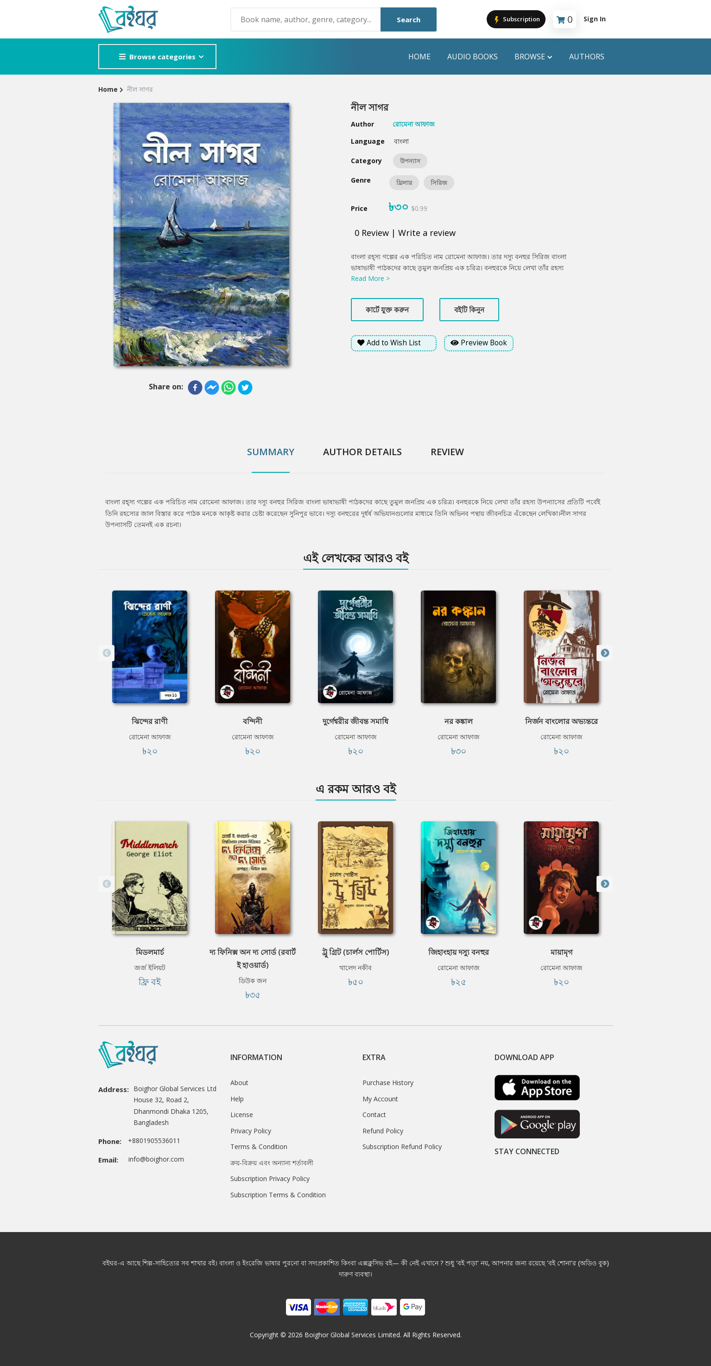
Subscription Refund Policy (402, 1146)
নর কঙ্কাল (458, 721)
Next (605, 653)
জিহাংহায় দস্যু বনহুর (458, 952)
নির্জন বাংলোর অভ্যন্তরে (561, 721)
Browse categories (157, 56)
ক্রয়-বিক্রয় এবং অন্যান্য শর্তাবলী (271, 1162)
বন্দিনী (252, 721)
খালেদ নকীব (355, 967)
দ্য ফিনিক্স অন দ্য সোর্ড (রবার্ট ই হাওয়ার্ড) (252, 958)
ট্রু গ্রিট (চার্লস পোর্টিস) (355, 952)
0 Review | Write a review (405, 232)
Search (408, 19)
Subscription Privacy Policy (270, 1178)
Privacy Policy (250, 1130)
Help (237, 1098)
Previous (106, 653)
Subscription (516, 20)
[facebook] (195, 387)
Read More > (370, 278)
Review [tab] (447, 451)
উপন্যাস (410, 161)
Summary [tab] (270, 451)
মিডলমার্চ (150, 952)
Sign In (595, 18)
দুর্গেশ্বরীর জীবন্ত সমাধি (355, 721)
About (239, 1082)
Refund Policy (382, 1130)
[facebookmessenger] (211, 387)
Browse (533, 56)
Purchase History (387, 1082)
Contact (374, 1114)
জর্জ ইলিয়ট (149, 967)
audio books (472, 56)
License (241, 1114)
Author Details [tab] (362, 451)
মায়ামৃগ (561, 952)
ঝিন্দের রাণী (150, 721)
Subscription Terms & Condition (278, 1194)
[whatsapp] (228, 387)
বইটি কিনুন (469, 309)
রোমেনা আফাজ (150, 736)
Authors (586, 56)
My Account (380, 1098)
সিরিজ (439, 182)
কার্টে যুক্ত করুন (387, 309)
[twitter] (245, 387)
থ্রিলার (404, 182)
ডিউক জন (253, 980)
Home (419, 56)
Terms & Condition (258, 1146)
